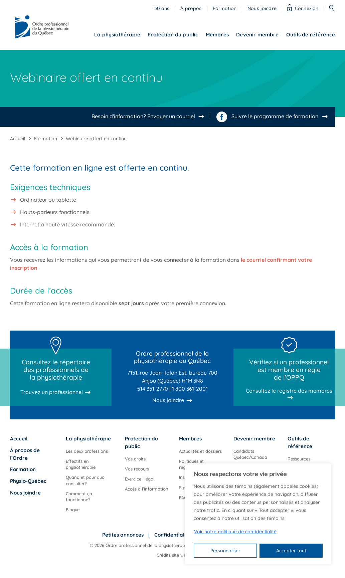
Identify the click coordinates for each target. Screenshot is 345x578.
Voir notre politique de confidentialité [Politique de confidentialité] (235, 532)
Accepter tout (291, 551)
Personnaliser (225, 551)
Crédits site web (173, 555)
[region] (258, 514)
